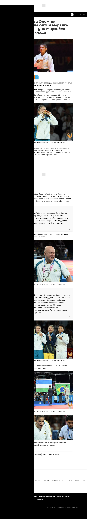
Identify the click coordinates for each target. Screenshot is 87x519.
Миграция (46, 480)
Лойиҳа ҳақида (15, 496)
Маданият (56, 480)
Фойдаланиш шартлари (29, 496)
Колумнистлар (73, 480)
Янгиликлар (6, 480)
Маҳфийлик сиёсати (63, 496)
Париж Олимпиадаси (26, 454)
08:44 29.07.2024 (20, 37)
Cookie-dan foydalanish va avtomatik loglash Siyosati (18, 499)
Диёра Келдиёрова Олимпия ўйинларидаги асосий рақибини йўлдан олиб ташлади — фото (41, 443)
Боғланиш (5, 496)
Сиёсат (15, 480)
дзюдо (45, 454)
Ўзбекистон (38, 454)
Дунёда (22, 480)
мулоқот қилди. (21, 203)
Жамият (38, 480)
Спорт (17, 454)
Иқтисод (30, 480)
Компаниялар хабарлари (47, 496)
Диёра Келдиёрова (54, 454)
